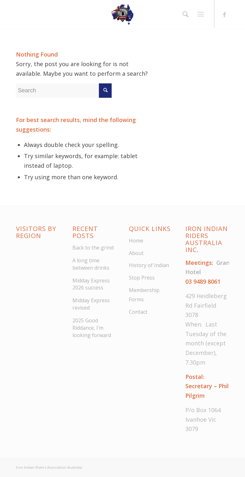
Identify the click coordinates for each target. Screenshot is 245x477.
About (136, 253)
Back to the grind (93, 247)
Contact (138, 311)
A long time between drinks (90, 264)
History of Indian (149, 265)
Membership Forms (144, 295)
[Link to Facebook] (224, 14)
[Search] (184, 14)
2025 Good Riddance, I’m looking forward (91, 328)
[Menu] (201, 14)
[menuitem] (184, 14)
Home (136, 240)
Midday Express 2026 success (91, 284)
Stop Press (142, 277)
